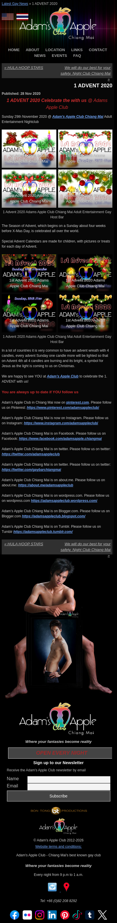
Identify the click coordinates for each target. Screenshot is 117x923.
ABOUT (32, 50)
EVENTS (59, 55)
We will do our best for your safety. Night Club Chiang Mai (86, 73)
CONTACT (98, 50)
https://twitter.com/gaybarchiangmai (31, 470)
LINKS (77, 50)
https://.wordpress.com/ (64, 501)
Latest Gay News (15, 4)
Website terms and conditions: (58, 847)
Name (13, 778)
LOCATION (55, 50)
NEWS (40, 55)
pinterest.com (77, 402)
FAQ (77, 55)
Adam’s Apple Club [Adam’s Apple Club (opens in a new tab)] (62, 376)
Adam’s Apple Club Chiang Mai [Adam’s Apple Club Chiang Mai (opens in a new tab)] (77, 117)
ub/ (61, 423)
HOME (14, 50)
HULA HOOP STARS (23, 67)
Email (12, 785)
